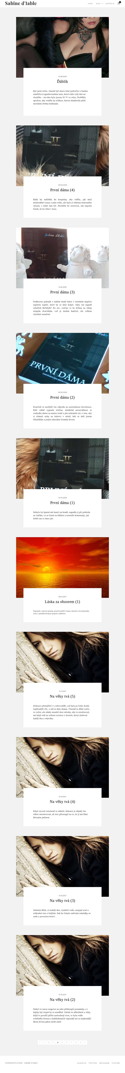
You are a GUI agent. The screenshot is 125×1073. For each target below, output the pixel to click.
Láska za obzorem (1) (62, 602)
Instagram (104, 1063)
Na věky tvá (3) (62, 900)
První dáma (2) (62, 397)
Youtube (116, 1063)
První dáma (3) (62, 292)
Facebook (81, 1063)
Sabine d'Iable (21, 2)
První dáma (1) (62, 503)
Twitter (93, 1063)
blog (98, 3)
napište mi (110, 3)
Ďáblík (62, 81)
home (90, 3)
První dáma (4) (62, 190)
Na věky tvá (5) (62, 696)
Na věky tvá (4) (62, 801)
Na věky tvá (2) (62, 999)
